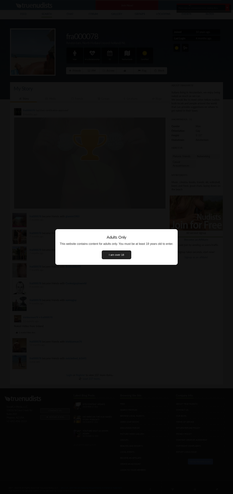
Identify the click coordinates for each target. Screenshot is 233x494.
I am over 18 (116, 254)
